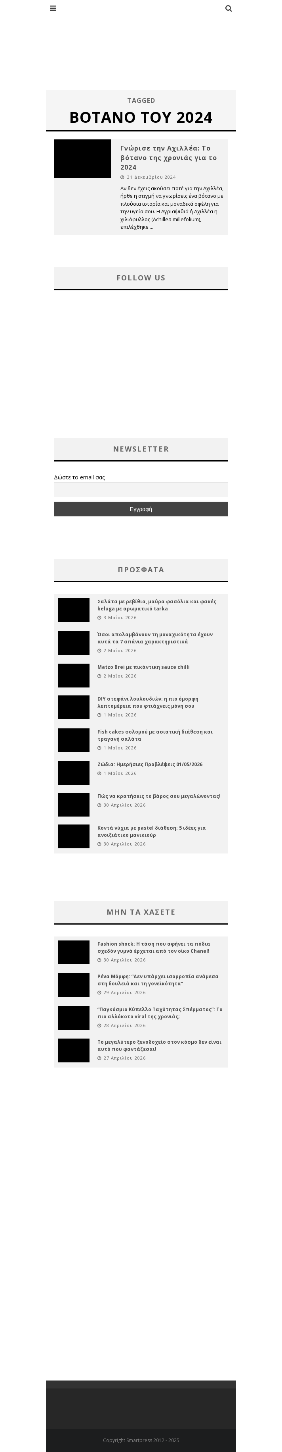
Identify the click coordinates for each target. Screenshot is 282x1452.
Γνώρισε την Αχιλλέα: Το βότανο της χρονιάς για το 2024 (168, 158)
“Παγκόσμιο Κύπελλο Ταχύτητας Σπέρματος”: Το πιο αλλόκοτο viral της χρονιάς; (160, 1013)
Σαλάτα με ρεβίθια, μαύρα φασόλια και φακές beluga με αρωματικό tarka (156, 605)
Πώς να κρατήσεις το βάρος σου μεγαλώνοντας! (159, 796)
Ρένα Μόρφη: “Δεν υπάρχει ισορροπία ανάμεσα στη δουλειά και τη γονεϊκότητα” (158, 980)
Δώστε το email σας (79, 477)
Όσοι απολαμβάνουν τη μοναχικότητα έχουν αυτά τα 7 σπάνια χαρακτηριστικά (155, 638)
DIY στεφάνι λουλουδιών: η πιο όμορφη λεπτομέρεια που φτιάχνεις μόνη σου (147, 702)
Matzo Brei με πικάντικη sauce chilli (143, 667)
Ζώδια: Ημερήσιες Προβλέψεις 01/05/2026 (149, 764)
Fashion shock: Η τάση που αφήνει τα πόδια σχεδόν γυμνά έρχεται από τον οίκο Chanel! (153, 947)
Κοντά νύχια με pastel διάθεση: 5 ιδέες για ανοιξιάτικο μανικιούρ (151, 831)
